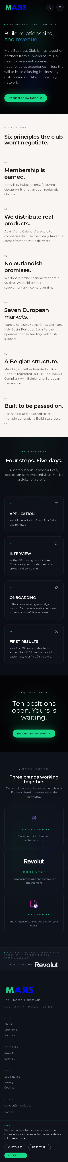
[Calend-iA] (34, 913)
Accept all (15, 1155)
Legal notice (12, 1076)
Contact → (11, 1112)
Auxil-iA (8, 1053)
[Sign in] (49, 7)
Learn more (18, 1138)
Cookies (9, 1087)
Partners (9, 1035)
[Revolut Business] (34, 870)
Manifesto (10, 1030)
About (8, 1024)
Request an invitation (26, 98)
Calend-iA (10, 1058)
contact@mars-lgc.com (19, 1105)
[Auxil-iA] (34, 827)
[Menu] (60, 7)
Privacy (9, 1082)
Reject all (39, 1147)
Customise (15, 1147)
